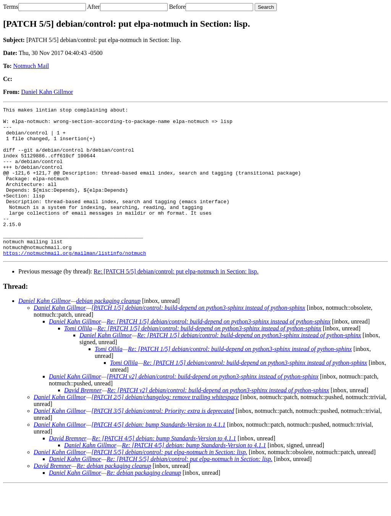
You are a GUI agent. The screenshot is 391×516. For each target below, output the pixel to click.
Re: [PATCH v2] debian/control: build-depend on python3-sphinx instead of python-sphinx (218, 420)
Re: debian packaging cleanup (114, 495)
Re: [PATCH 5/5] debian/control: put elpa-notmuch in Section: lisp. (176, 301)
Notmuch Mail (31, 66)
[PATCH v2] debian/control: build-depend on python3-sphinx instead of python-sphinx (212, 406)
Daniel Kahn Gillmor (47, 92)
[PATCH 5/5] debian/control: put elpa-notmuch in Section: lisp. (169, 482)
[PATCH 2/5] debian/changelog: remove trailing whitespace (165, 427)
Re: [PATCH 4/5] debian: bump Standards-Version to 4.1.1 (164, 468)
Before (177, 6)
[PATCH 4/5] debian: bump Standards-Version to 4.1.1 (158, 454)
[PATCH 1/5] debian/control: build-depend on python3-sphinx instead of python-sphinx (198, 337)
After (93, 6)
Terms (10, 6)
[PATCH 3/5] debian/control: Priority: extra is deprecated (162, 440)
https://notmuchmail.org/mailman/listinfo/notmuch (74, 282)
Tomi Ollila (78, 358)
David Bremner (83, 420)
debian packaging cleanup (108, 330)
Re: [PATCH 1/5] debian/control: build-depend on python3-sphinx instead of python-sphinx (218, 351)
